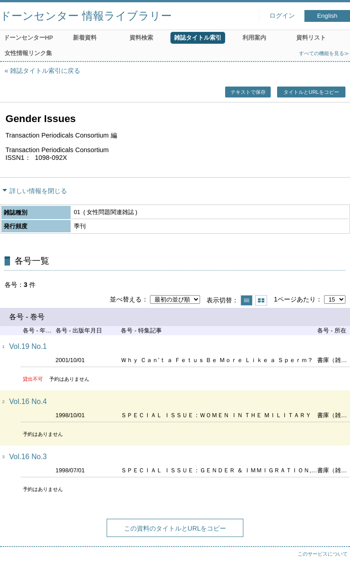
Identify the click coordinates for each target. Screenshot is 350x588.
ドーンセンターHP (28, 37)
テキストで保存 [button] (248, 92)
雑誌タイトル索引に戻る (45, 70)
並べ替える (126, 299)
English (327, 15)
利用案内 (254, 37)
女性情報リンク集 (28, 53)
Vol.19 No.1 (28, 346)
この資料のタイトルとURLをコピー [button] (175, 528)
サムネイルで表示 (261, 300)
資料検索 (141, 37)
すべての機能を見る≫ (324, 53)
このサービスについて (323, 554)
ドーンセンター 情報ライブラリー (86, 16)
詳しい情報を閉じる (38, 190)
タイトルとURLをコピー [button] (311, 92)
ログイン (282, 15)
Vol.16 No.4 (28, 401)
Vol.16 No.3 (28, 456)
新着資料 (85, 37)
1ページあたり (295, 299)
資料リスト (311, 37)
